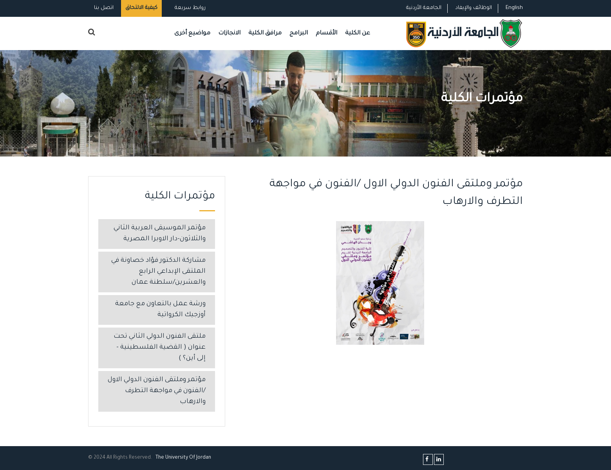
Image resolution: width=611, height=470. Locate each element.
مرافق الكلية (265, 33)
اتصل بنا (104, 8)
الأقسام (326, 33)
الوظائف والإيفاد (473, 8)
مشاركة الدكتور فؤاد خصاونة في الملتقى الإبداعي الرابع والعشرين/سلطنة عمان (158, 271)
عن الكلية (357, 33)
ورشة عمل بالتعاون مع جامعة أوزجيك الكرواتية (160, 310)
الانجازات (229, 33)
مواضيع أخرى (192, 33)
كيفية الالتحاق (141, 8)
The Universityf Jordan (183, 458)
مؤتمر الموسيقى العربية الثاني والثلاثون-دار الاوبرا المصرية (160, 234)
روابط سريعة (189, 8)
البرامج (298, 33)
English (514, 8)
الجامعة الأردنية (423, 8)
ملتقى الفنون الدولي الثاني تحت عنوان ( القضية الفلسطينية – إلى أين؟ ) (160, 347)
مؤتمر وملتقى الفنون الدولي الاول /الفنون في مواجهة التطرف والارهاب (157, 391)
